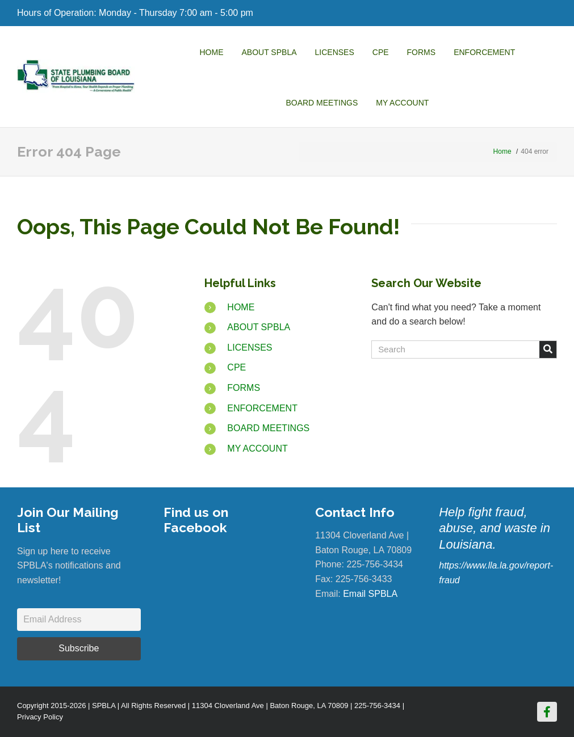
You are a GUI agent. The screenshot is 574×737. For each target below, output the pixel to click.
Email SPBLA (370, 594)
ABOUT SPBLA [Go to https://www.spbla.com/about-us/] (258, 327)
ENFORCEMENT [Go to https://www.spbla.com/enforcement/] (262, 408)
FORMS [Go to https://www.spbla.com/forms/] (243, 388)
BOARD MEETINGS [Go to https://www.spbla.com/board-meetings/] (268, 428)
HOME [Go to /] (240, 307)
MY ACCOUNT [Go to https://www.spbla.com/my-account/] (257, 448)
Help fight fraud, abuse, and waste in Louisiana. (494, 528)
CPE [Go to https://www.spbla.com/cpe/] (236, 367)
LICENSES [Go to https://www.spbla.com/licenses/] (249, 347)
